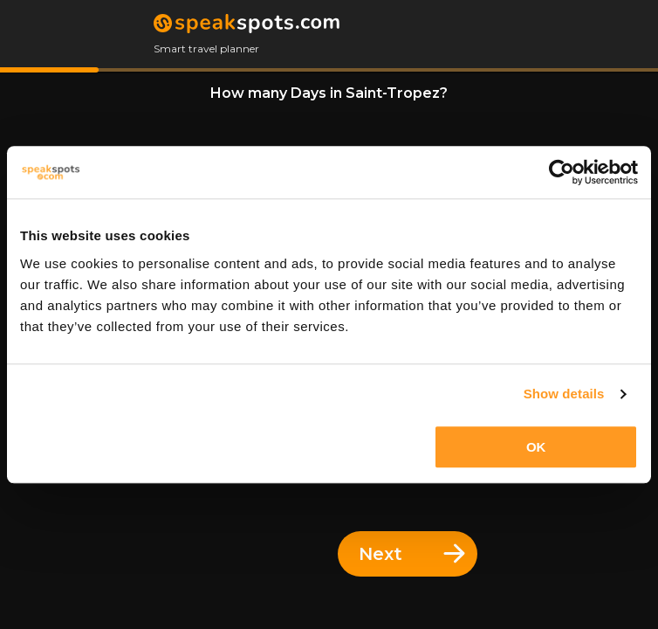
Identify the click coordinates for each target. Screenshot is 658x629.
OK (536, 446)
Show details (564, 393)
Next (412, 553)
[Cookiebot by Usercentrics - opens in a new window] (561, 172)
